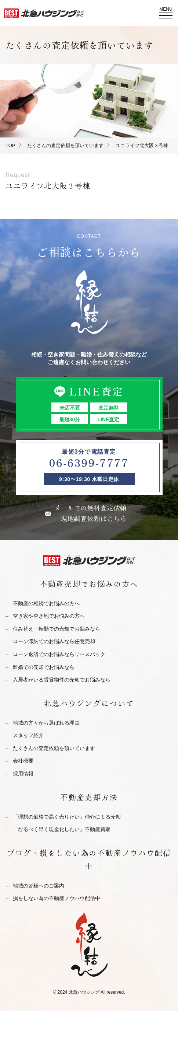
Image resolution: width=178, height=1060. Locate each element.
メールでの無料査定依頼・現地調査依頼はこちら (93, 513)
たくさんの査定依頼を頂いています (65, 145)
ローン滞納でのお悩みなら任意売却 (54, 641)
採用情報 (23, 774)
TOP (10, 145)
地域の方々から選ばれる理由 (46, 723)
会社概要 (23, 761)
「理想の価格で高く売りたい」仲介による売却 (67, 817)
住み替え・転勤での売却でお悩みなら (56, 629)
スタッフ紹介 (28, 735)
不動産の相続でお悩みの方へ (46, 603)
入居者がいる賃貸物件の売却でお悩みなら (61, 680)
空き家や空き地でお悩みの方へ (49, 616)
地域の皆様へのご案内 (38, 886)
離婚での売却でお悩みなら (44, 667)
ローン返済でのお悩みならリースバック (59, 654)
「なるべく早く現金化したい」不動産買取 (61, 829)
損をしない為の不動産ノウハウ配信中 (56, 898)
